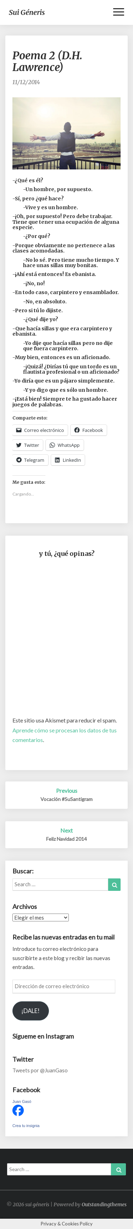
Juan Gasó (21, 1101)
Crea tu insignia (25, 1126)
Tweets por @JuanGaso (40, 1070)
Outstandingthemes (104, 1204)
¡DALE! (30, 1010)
